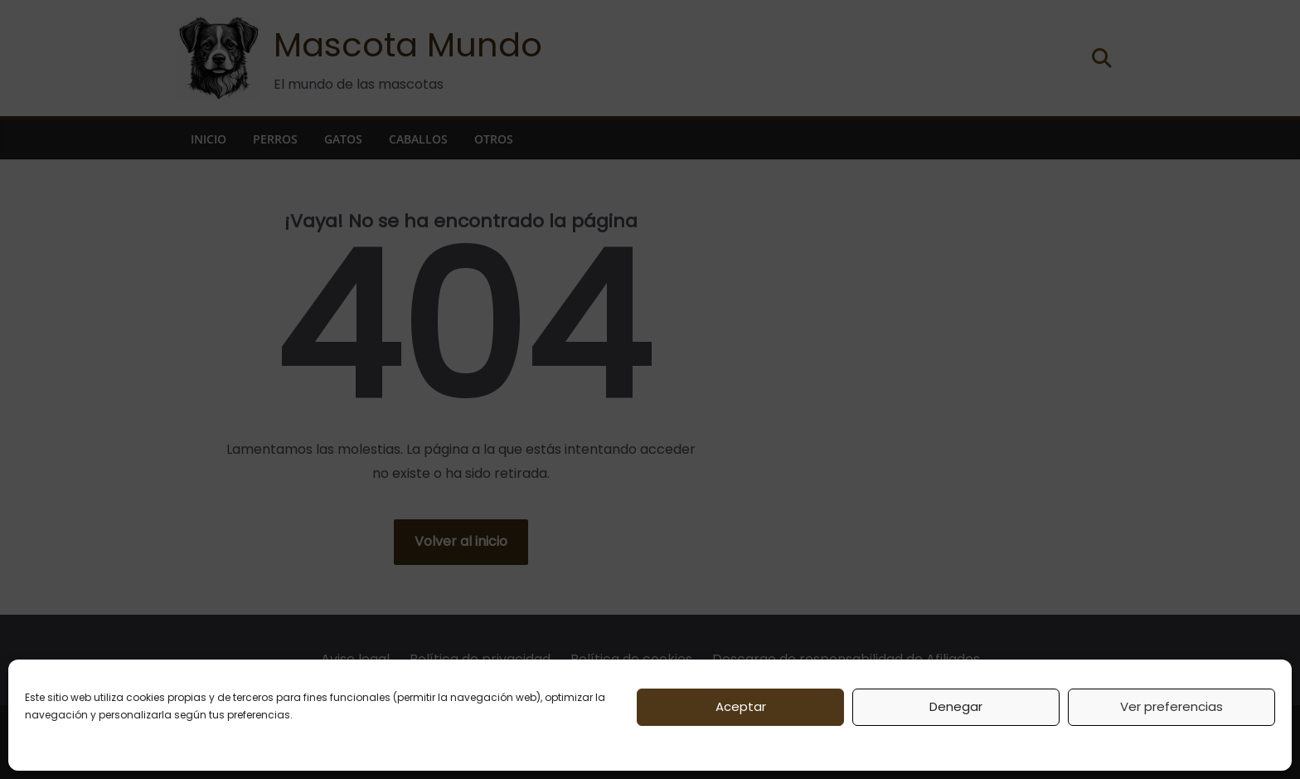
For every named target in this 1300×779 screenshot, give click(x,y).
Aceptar (740, 706)
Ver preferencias (1171, 706)
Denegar (955, 706)
